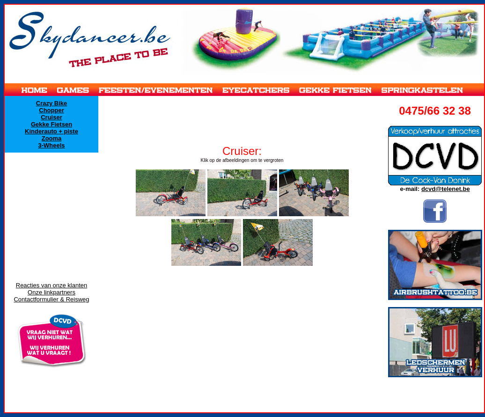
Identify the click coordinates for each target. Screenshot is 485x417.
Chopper (51, 110)
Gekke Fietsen (51, 124)
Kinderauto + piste (51, 131)
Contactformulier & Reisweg (51, 299)
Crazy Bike (51, 103)
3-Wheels (51, 145)
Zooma (52, 138)
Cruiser (51, 117)
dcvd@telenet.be (445, 188)
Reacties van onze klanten (51, 285)
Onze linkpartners (51, 292)
